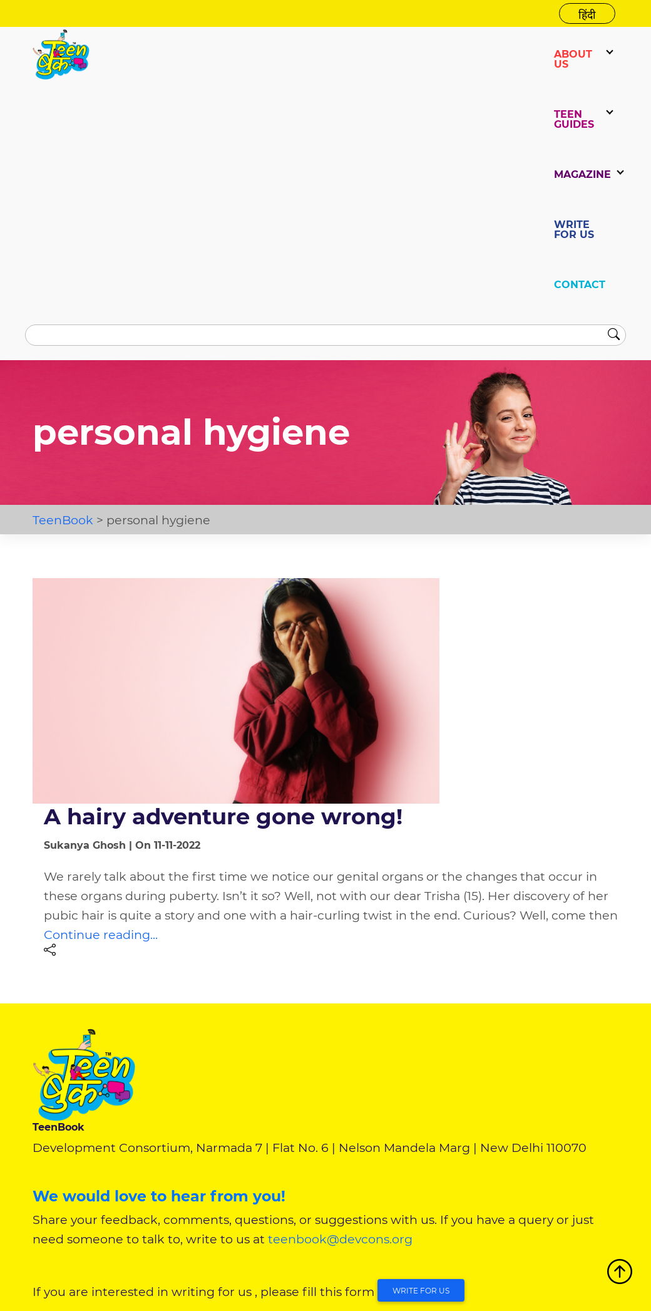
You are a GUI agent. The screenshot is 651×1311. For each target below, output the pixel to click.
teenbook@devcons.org (340, 1238)
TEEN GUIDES (574, 119)
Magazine (582, 174)
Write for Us (420, 1290)
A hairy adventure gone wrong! (223, 816)
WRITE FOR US (574, 230)
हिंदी (587, 14)
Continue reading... (101, 934)
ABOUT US (573, 59)
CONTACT (579, 285)
